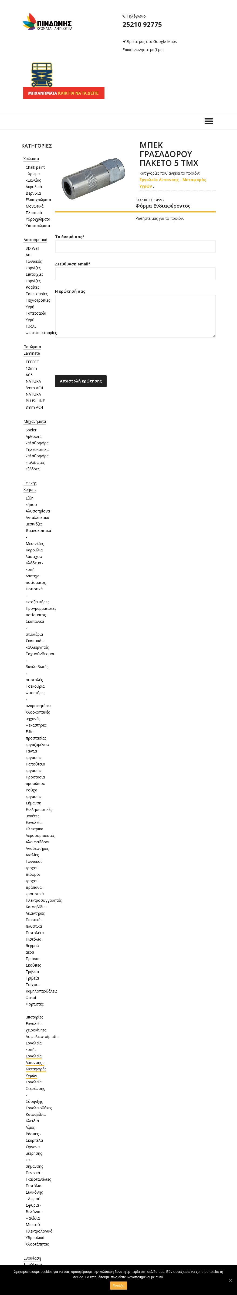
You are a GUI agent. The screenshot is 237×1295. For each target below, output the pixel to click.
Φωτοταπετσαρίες (41, 332)
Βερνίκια (33, 193)
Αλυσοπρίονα (38, 511)
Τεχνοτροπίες (38, 300)
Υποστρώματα (38, 225)
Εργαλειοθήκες (39, 1107)
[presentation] (96, 358)
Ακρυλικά (34, 186)
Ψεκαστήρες (36, 725)
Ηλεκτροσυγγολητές (44, 900)
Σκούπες (33, 965)
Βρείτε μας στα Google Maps (150, 41)
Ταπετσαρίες (37, 293)
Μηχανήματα (34, 421)
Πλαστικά (34, 212)
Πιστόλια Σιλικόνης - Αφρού (34, 1192)
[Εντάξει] (230, 1280)
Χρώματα (31, 158)
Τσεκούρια (35, 686)
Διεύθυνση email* (135, 268)
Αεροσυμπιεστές (40, 835)
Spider (31, 429)
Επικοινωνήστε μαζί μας (143, 49)
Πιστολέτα (35, 932)
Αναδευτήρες (37, 848)
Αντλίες (32, 854)
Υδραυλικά (35, 1237)
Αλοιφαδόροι (37, 841)
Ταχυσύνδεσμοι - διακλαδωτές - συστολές (40, 666)
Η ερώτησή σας (135, 317)
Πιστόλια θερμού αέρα (33, 946)
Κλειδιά (32, 1120)
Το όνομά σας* (135, 241)
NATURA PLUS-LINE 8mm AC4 (35, 401)
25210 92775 (142, 24)
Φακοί (31, 997)
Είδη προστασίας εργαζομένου (37, 738)
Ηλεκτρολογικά (39, 1231)
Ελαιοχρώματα (38, 199)
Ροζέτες (32, 287)
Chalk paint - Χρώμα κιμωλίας (35, 174)
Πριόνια (32, 958)
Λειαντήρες (35, 913)
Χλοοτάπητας (37, 1244)
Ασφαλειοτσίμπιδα (42, 1036)
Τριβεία (32, 971)
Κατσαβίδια (36, 906)
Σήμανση (33, 802)
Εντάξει (118, 1286)
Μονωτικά (34, 206)
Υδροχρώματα (38, 219)
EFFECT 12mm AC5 (32, 368)
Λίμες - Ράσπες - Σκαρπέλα (34, 1134)
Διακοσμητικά (35, 239)
